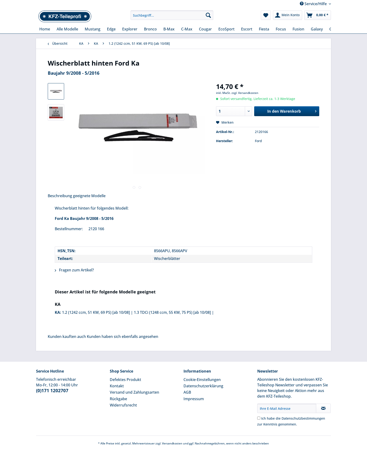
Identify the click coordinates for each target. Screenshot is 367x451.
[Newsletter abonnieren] (323, 408)
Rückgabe (118, 398)
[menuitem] (172, 17)
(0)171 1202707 (52, 391)
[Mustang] (92, 29)
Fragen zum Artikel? (74, 270)
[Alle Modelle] (67, 29)
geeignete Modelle (89, 195)
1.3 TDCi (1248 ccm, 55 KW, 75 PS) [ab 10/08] (172, 312)
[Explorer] (130, 29)
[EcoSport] (226, 29)
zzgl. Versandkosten (244, 93)
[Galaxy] (317, 29)
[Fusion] (298, 29)
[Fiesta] (264, 29)
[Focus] (280, 29)
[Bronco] (150, 29)
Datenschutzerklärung (203, 385)
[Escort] (247, 29)
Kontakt (117, 385)
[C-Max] (187, 29)
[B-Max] (169, 29)
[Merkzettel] (266, 15)
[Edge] (111, 29)
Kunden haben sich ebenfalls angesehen (122, 336)
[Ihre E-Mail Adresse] (286, 408)
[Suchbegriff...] (172, 15)
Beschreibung (60, 195)
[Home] (44, 29)
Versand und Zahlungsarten (134, 392)
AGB (187, 392)
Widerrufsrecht (123, 405)
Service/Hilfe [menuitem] (314, 3)
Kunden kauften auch (67, 336)
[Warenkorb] (317, 15)
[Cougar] (205, 29)
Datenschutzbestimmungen (303, 418)
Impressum (194, 398)
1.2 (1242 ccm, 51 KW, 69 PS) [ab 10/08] (96, 312)
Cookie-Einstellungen (202, 379)
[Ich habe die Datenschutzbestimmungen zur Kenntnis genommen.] (258, 418)
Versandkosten (172, 443)
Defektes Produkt (125, 379)
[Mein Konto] (287, 15)
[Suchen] (208, 15)
